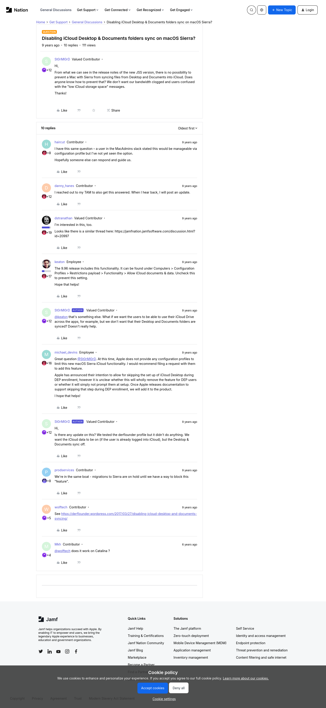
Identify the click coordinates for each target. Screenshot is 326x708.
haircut (60, 142)
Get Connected (118, 10)
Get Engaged (181, 10)
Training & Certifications (146, 636)
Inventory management (191, 657)
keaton (60, 262)
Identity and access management (261, 636)
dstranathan (63, 218)
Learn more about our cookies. (246, 678)
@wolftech (62, 551)
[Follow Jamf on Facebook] (76, 651)
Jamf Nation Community (146, 643)
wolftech (61, 507)
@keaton (61, 317)
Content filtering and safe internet (261, 657)
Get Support (88, 10)
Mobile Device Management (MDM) (200, 643)
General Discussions (56, 10)
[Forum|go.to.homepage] (17, 10)
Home (40, 22)
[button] (282, 9)
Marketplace (137, 657)
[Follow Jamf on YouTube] (58, 651)
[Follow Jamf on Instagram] (67, 651)
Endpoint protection (251, 643)
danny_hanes (64, 186)
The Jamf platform (187, 628)
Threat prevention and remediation (262, 650)
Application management (192, 650)
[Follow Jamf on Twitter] (40, 651)
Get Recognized (151, 10)
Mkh (58, 544)
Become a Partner (141, 665)
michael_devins (66, 352)
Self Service (245, 628)
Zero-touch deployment (191, 636)
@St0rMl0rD (86, 359)
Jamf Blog (135, 650)
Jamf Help (135, 628)
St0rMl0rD (62, 59)
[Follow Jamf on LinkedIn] (49, 651)
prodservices (64, 470)
